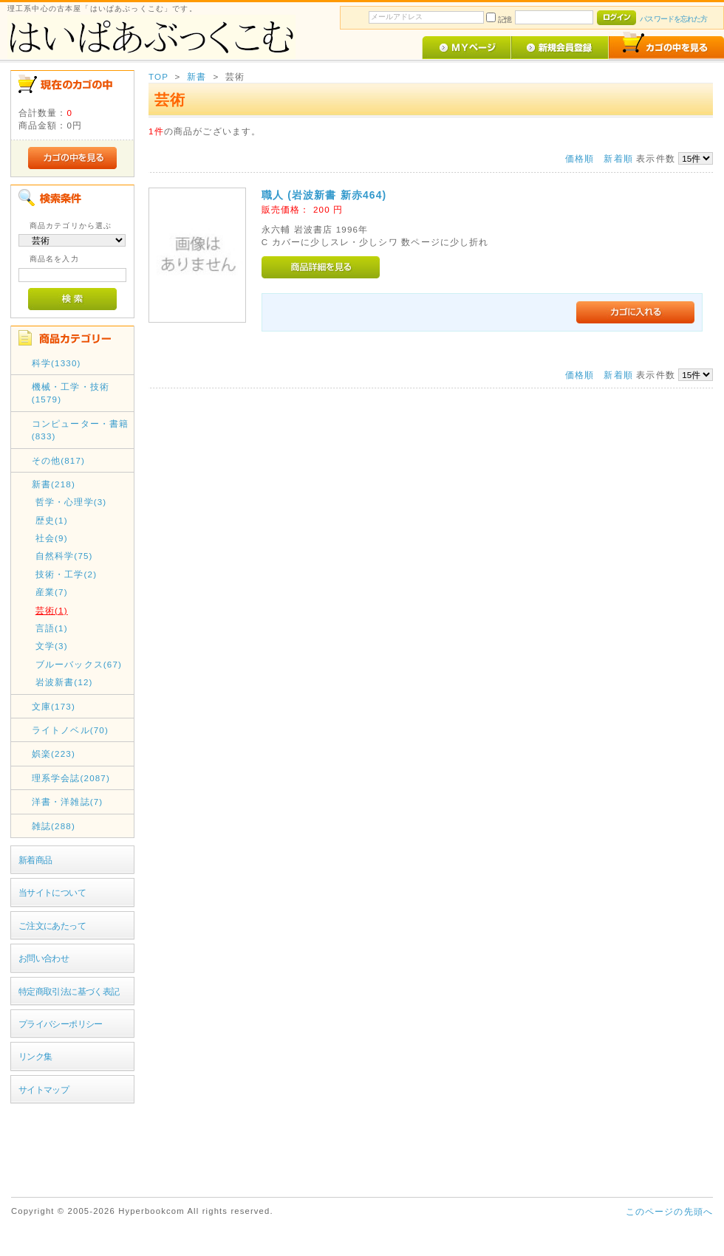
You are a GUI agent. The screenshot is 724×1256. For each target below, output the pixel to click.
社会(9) (51, 538)
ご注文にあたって (52, 925)
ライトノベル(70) (70, 730)
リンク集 (35, 1056)
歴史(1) (51, 520)
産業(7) (51, 592)
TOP (158, 76)
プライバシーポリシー (60, 1024)
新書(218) (53, 484)
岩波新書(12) (64, 682)
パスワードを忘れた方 (673, 19)
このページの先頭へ (669, 1211)
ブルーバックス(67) (78, 664)
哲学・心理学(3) (71, 502)
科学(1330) (56, 363)
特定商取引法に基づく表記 (69, 991)
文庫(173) (53, 706)
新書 (196, 76)
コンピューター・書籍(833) (80, 430)
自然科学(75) (64, 555)
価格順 (579, 158)
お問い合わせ (43, 958)
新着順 (618, 158)
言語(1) (51, 628)
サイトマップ (43, 1089)
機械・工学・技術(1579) (70, 393)
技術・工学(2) (66, 574)
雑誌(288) (53, 826)
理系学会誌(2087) (71, 778)
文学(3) (51, 646)
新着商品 (35, 860)
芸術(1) (51, 610)
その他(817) (58, 460)
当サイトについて (52, 892)
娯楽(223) (53, 753)
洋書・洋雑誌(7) (67, 801)
